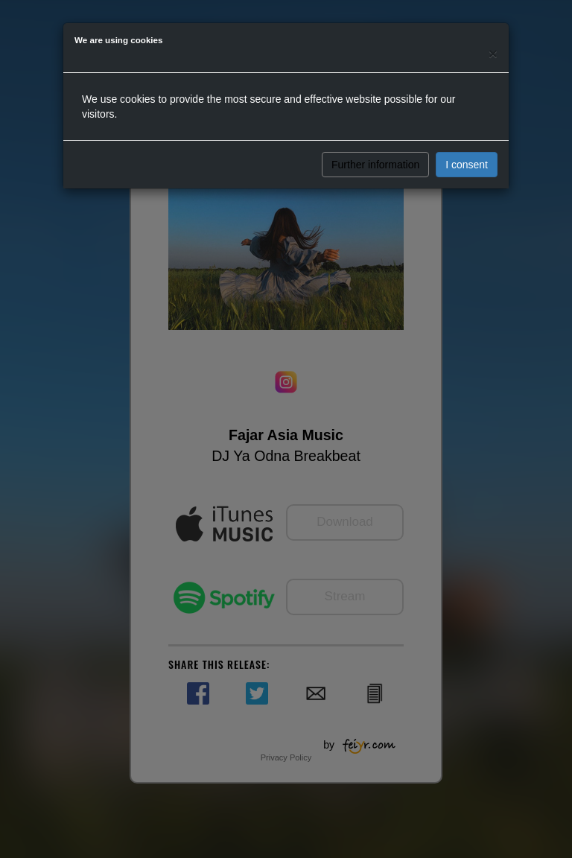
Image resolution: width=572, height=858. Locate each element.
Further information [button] (375, 165)
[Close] (493, 53)
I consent (466, 165)
